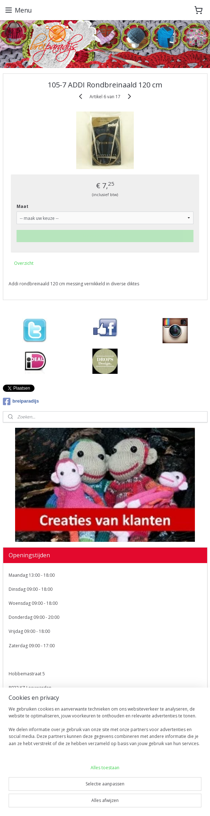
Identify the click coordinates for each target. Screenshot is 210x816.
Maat (22, 206)
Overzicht (23, 263)
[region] (105, 729)
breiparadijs (21, 401)
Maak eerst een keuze (105, 235)
